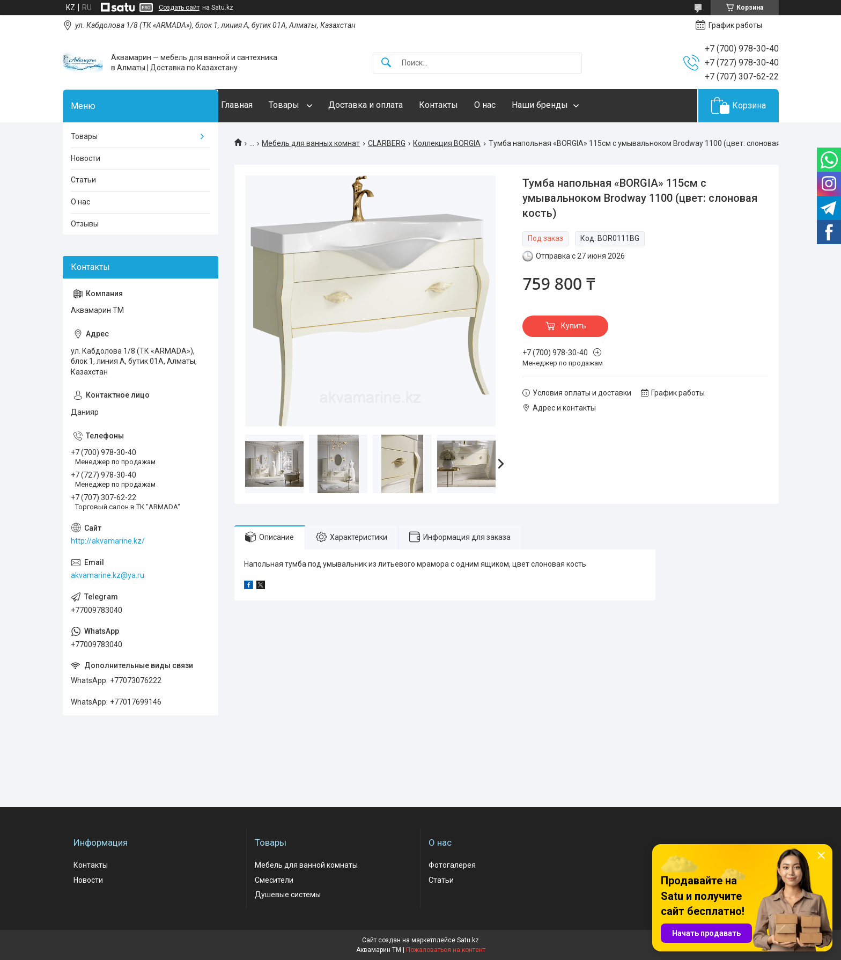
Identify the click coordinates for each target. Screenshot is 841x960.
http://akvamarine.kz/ (108, 541)
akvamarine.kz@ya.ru (107, 575)
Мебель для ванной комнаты (306, 865)
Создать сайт (179, 7)
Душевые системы (288, 894)
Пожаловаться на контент (445, 950)
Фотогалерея (452, 865)
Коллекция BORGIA (447, 143)
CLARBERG (386, 143)
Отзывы (85, 223)
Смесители (274, 880)
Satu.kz (468, 940)
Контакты (459, 105)
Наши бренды (561, 105)
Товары (306, 105)
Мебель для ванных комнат (311, 143)
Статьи (83, 179)
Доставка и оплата (387, 105)
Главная (258, 105)
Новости (85, 158)
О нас (506, 105)
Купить (573, 325)
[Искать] (386, 63)
